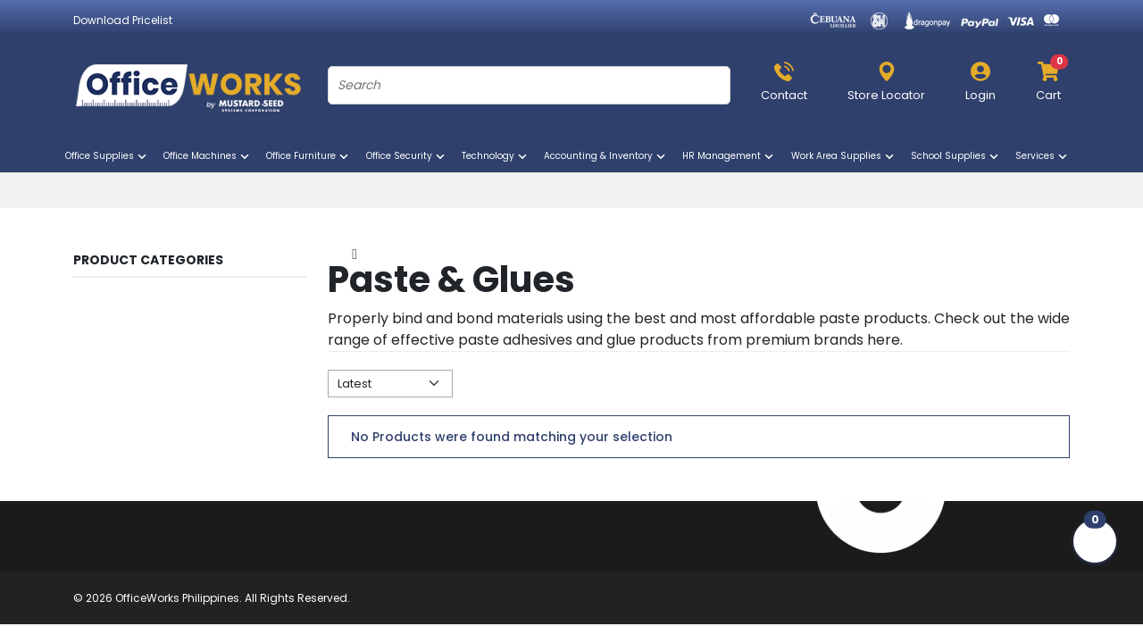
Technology (496, 156)
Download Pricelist (122, 20)
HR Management (729, 156)
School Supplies (956, 156)
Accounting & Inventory (606, 156)
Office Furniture (308, 156)
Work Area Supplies (844, 156)
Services (1042, 156)
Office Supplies (107, 156)
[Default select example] (390, 383)
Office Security (406, 156)
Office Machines (207, 156)
